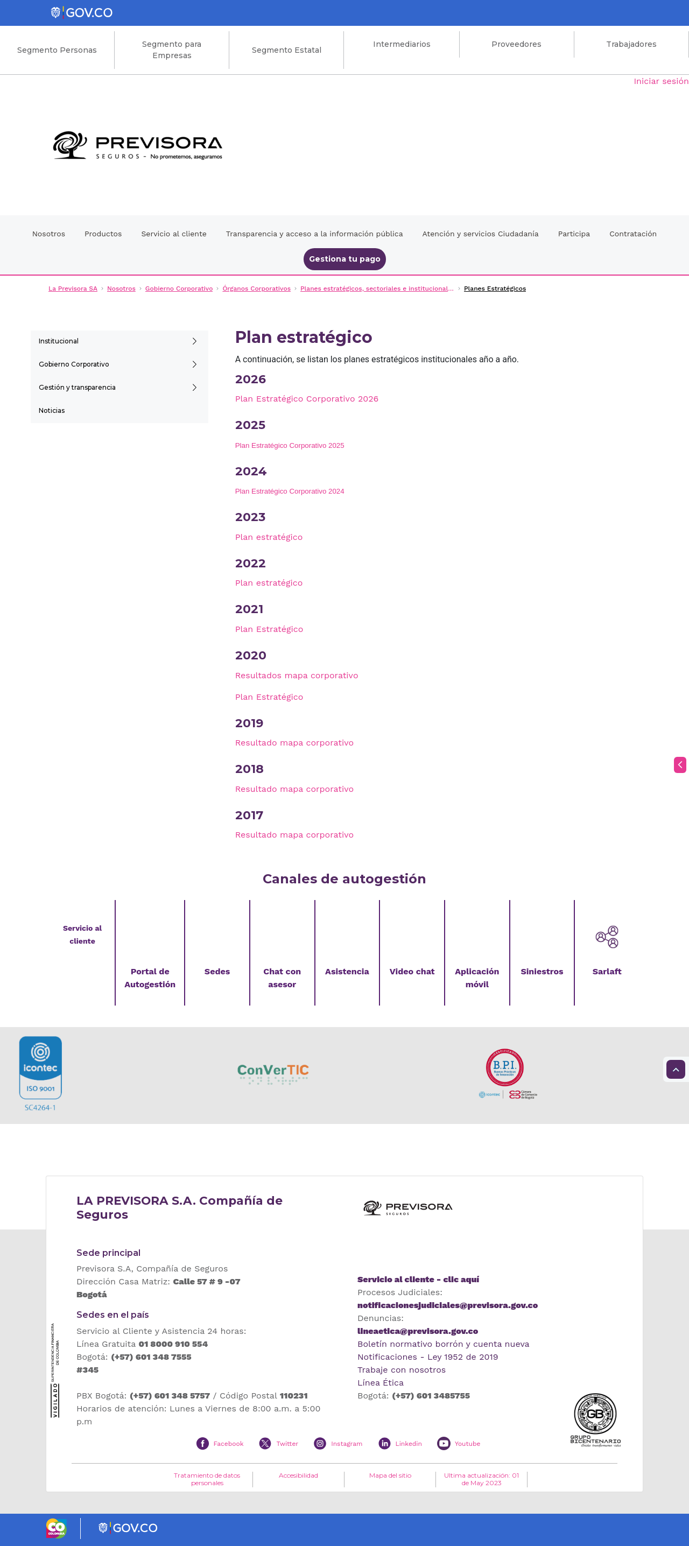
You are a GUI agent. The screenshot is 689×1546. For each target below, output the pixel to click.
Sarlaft (607, 971)
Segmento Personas (57, 50)
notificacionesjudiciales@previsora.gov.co (447, 1305)
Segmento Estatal (286, 50)
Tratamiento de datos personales (207, 1479)
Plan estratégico (269, 537)
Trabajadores (631, 44)
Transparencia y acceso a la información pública (314, 233)
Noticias (52, 410)
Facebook (229, 1443)
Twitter (287, 1443)
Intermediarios (402, 44)
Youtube (467, 1443)
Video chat (412, 971)
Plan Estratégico (269, 629)
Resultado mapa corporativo (294, 742)
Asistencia (347, 971)
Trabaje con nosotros (401, 1370)
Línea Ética (380, 1383)
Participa (574, 233)
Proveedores (516, 44)
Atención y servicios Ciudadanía (481, 233)
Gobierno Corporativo (74, 364)
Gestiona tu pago (345, 259)
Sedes (217, 971)
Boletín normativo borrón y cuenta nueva (443, 1344)
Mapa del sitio (390, 1475)
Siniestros (542, 971)
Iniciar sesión (661, 81)
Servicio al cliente (173, 233)
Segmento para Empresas (171, 49)
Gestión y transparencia (77, 387)
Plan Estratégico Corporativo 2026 (307, 398)
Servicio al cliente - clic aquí (418, 1279)
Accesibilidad (298, 1475)
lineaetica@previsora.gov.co (417, 1331)
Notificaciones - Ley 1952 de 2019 (427, 1357)
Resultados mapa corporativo (296, 675)
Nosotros (48, 233)
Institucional (59, 341)
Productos (103, 233)
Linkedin (409, 1443)
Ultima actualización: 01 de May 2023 (481, 1479)
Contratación (633, 233)
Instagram (346, 1443)
